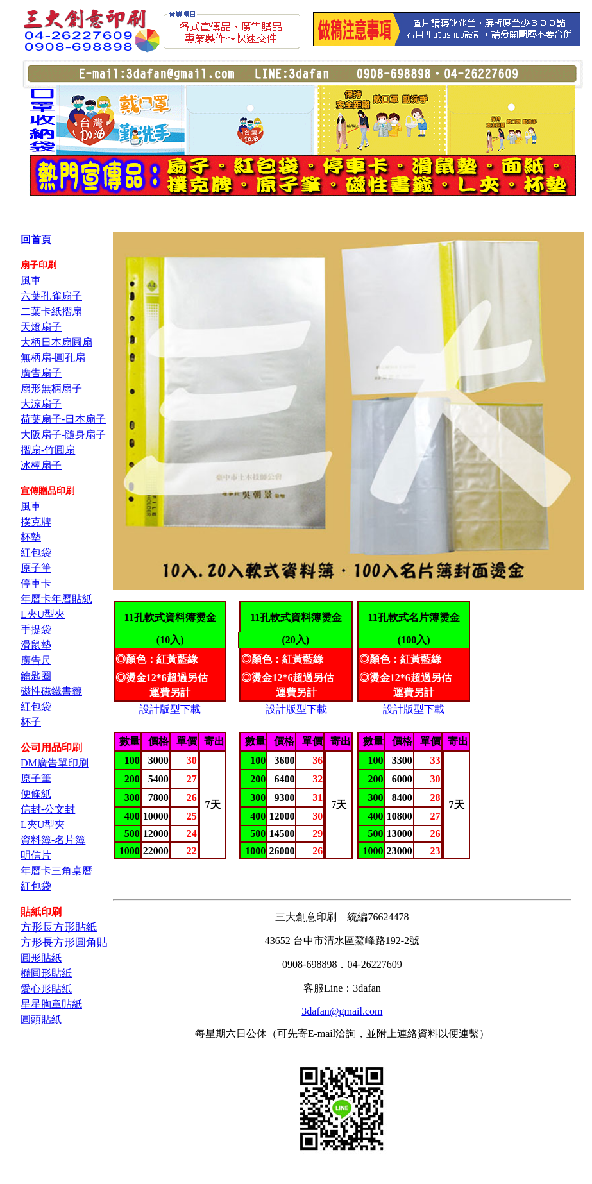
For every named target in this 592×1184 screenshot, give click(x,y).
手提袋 (36, 629)
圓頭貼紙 (41, 1019)
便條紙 (36, 793)
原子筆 (36, 567)
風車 (31, 280)
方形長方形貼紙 (59, 927)
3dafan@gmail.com (341, 1011)
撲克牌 (36, 521)
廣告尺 (36, 660)
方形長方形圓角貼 (64, 942)
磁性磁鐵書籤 (51, 691)
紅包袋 (36, 552)
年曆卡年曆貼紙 (56, 598)
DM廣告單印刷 (55, 762)
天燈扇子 (41, 326)
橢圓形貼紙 (46, 973)
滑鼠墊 (36, 644)
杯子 (31, 721)
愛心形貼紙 (46, 988)
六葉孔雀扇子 (51, 296)
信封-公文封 (48, 809)
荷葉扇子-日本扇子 (63, 419)
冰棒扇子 (41, 465)
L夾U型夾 (43, 614)
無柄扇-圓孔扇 (53, 357)
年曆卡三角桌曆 (56, 870)
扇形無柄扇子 (51, 388)
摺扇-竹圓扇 (48, 449)
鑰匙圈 (36, 675)
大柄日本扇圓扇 (56, 342)
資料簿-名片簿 (53, 839)
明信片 (36, 855)
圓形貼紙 (41, 957)
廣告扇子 (41, 373)
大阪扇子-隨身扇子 (63, 434)
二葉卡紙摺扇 (51, 311)
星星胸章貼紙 (51, 1004)
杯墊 (31, 537)
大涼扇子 (41, 403)
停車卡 (36, 583)
